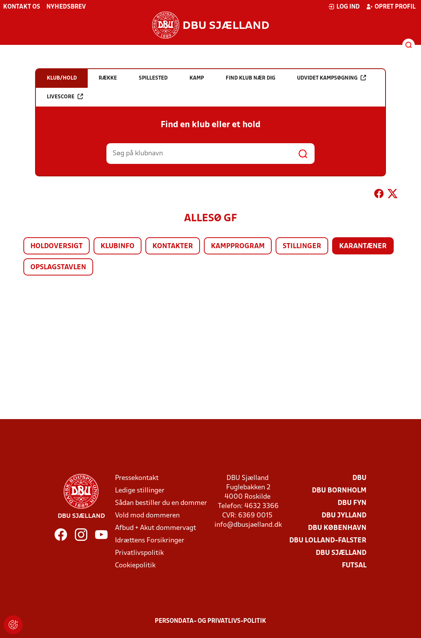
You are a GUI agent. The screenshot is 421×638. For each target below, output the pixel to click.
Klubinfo (117, 246)
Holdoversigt (56, 246)
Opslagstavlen (58, 267)
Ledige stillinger (140, 490)
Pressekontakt (137, 478)
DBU (359, 478)
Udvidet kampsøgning (331, 78)
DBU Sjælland (341, 553)
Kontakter (172, 246)
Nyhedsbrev (66, 7)
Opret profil (391, 6)
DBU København (337, 528)
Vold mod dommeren (147, 515)
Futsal (354, 565)
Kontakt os (21, 7)
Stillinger (302, 246)
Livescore (65, 97)
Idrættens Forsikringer (149, 540)
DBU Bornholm (339, 490)
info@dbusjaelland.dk (248, 525)
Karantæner (363, 246)
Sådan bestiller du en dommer (161, 503)
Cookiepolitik (135, 565)
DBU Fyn (352, 503)
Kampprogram (238, 246)
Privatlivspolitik (139, 553)
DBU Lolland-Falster (327, 540)
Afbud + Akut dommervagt (155, 528)
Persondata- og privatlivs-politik (210, 621)
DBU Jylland (344, 515)
